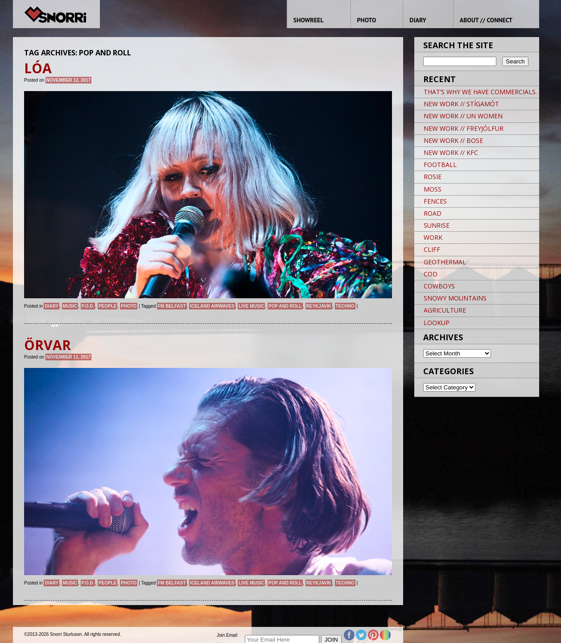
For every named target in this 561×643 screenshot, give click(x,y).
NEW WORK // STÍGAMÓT (461, 104)
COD (430, 274)
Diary (51, 306)
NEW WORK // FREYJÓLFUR (463, 128)
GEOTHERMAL (445, 262)
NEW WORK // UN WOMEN (463, 116)
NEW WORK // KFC (451, 152)
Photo (128, 306)
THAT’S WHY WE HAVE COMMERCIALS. (480, 92)
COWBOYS (439, 286)
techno (345, 306)
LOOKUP (437, 322)
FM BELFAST (172, 306)
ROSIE (432, 176)
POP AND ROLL (285, 306)
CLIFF (432, 249)
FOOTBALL (440, 164)
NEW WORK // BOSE (453, 140)
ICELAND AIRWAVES (212, 306)
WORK (433, 237)
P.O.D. (88, 306)
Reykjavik (319, 306)
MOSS (432, 189)
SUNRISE (437, 225)
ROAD (432, 213)
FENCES (435, 201)
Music (70, 306)
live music (251, 306)
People (108, 306)
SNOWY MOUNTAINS (455, 298)
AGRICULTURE (445, 310)
